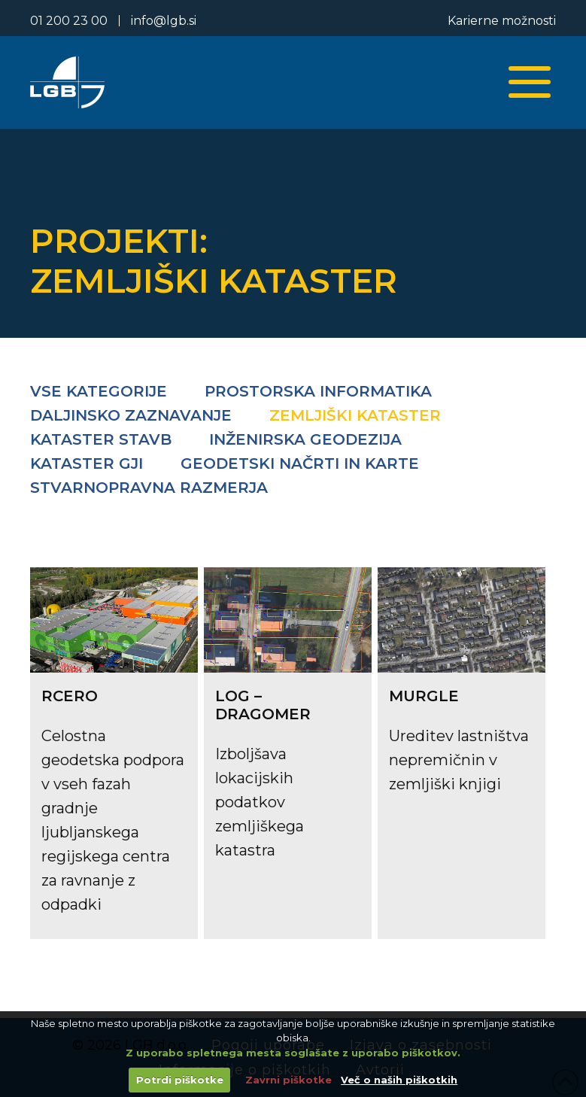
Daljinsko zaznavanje (131, 415)
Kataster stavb (101, 439)
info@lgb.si (163, 21)
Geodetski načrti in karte (300, 463)
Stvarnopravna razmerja (149, 488)
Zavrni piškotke (288, 1080)
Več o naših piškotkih (399, 1080)
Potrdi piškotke (179, 1080)
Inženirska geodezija (305, 439)
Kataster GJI (86, 463)
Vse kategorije (98, 391)
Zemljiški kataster (355, 415)
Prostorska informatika (318, 391)
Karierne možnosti (502, 21)
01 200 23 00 (69, 21)
